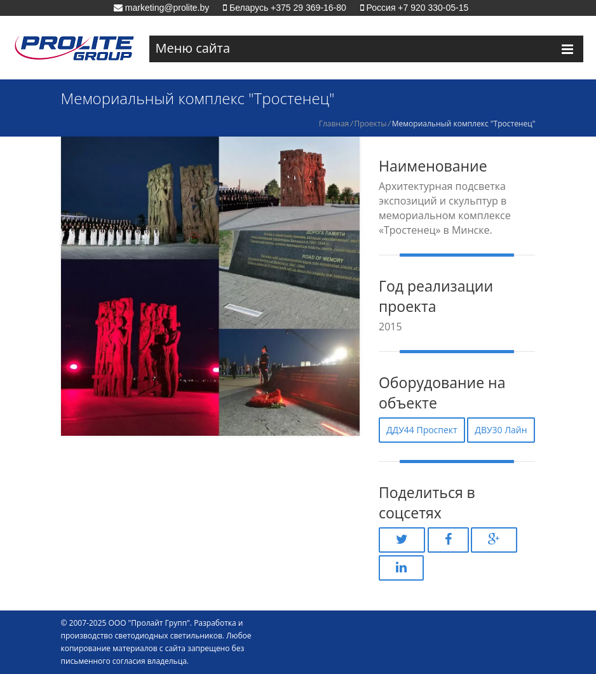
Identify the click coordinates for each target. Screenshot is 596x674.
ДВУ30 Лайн (501, 430)
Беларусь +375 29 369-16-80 (286, 8)
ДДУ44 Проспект (421, 430)
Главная (334, 123)
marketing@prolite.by (166, 8)
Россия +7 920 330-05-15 (416, 8)
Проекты (370, 123)
